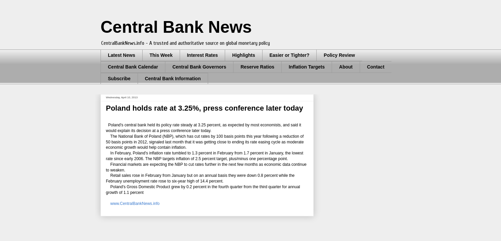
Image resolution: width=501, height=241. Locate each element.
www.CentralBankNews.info (134, 203)
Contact (375, 67)
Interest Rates (202, 55)
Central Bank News (176, 27)
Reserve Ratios (257, 67)
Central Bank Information (173, 78)
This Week (161, 55)
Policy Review (339, 55)
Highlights (243, 55)
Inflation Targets (307, 67)
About (345, 67)
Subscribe (119, 78)
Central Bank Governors (199, 67)
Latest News (121, 55)
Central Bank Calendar (133, 67)
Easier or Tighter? (290, 55)
